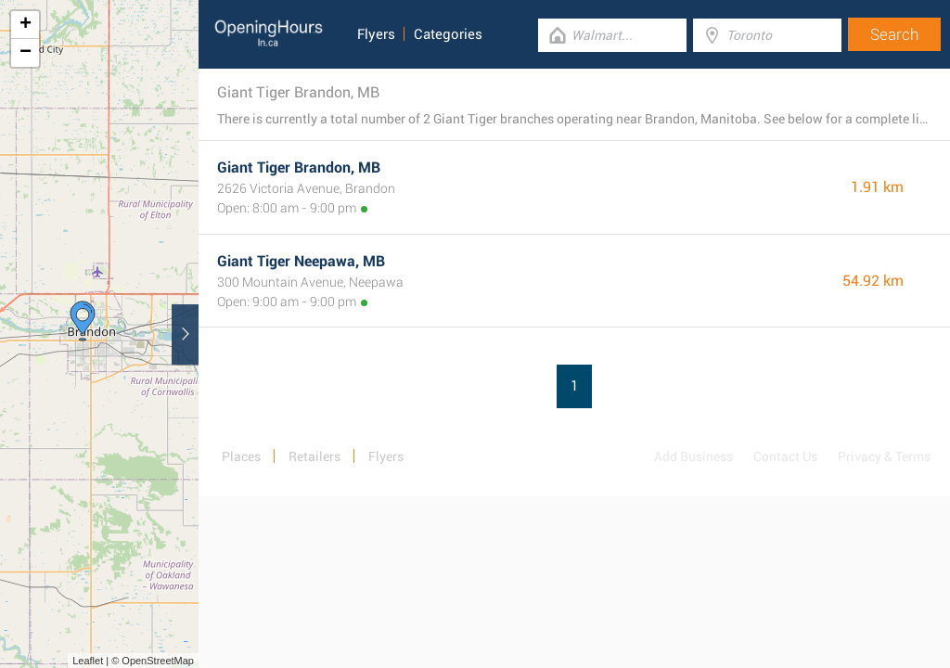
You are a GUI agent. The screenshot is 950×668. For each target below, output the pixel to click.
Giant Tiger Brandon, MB (298, 167)
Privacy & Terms (884, 456)
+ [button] (25, 25)
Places (241, 456)
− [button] (25, 53)
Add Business (693, 456)
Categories (448, 34)
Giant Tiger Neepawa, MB (301, 261)
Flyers (376, 34)
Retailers (314, 456)
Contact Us (785, 456)
